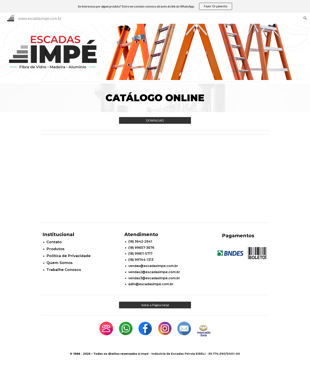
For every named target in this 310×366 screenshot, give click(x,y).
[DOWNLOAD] (155, 120)
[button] (305, 18)
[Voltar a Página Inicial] (155, 305)
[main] (155, 97)
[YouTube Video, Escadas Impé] (155, 178)
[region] (155, 6)
